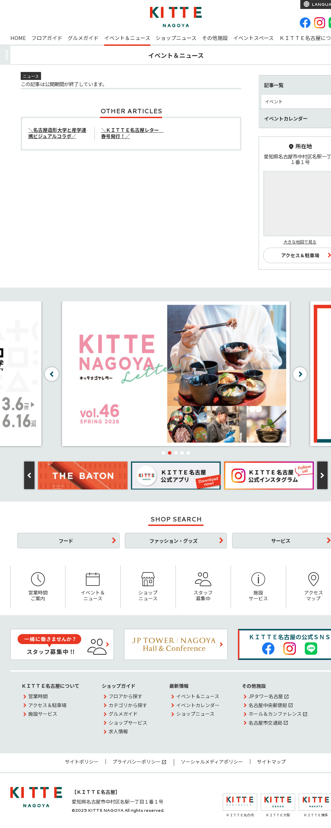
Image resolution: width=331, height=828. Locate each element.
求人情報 (118, 731)
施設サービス (258, 587)
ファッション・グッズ (173, 540)
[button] (163, 453)
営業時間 (38, 696)
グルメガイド (83, 37)
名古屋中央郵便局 (268, 705)
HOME (18, 37)
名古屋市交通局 (265, 722)
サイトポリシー (82, 761)
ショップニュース (176, 37)
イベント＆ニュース (127, 37)
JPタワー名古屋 (266, 696)
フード (66, 540)
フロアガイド (46, 37)
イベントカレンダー (198, 705)
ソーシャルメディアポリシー (212, 761)
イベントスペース (253, 37)
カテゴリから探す (128, 705)
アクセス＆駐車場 (47, 705)
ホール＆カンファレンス (275, 713)
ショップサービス (128, 722)
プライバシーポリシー (136, 761)
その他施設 (215, 37)
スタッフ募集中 (203, 587)
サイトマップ (271, 761)
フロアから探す (125, 696)
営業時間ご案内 (38, 587)
